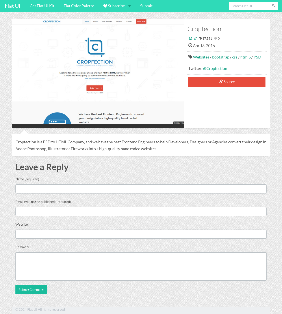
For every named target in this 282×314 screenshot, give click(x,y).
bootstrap (220, 57)
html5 (245, 57)
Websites (201, 57)
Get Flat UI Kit (42, 6)
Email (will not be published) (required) (43, 202)
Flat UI (12, 6)
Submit (146, 6)
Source (227, 82)
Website (21, 224)
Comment (22, 247)
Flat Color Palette (79, 6)
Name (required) (27, 179)
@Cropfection (215, 68)
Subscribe (117, 6)
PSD (257, 57)
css (234, 57)
